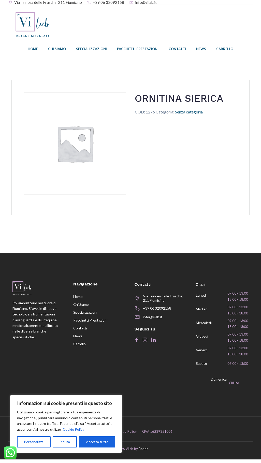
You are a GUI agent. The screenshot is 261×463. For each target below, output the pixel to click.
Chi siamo (57, 50)
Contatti (177, 50)
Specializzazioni (91, 50)
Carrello (224, 50)
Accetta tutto (97, 442)
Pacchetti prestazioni (137, 50)
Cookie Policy (73, 429)
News (201, 50)
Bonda (143, 453)
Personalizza (34, 442)
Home (33, 50)
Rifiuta (65, 442)
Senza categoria (189, 112)
